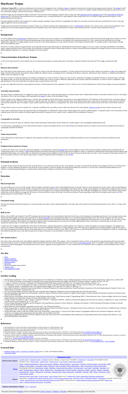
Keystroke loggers (78, 368)
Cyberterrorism (82, 359)
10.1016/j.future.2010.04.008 (93, 333)
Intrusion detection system (32, 380)
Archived (37, 351)
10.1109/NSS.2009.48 (27, 336)
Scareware (93, 370)
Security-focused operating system (63, 378)
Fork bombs (103, 368)
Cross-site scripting (92, 364)
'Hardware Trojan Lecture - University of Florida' (19, 351)
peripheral (62, 150)
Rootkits (87, 370)
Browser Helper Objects (73, 366)
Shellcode (99, 370)
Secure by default (43, 376)
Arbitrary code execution (45, 364)
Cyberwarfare (90, 359)
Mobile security (44, 361)
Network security (53, 361)
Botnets (45, 366)
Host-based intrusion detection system (50, 380)
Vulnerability (78, 372)
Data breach (51, 366)
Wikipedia (20, 391)
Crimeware (83, 364)
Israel (26, 386)
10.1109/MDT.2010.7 (98, 341)
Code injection (75, 364)
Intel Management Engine (12, 269)
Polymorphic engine (60, 370)
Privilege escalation (71, 370)
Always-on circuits (94, 107)
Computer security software (35, 378)
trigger (43, 96)
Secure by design (53, 376)
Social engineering (24, 372)
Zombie (31, 374)
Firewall (22, 380)
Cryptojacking (38, 366)
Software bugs (39, 372)
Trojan (66, 8)
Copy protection (63, 361)
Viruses (82, 366)
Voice (51, 370)
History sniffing (30, 366)
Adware (21, 364)
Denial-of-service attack (99, 366)
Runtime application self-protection (33, 382)
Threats (15, 369)
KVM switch (79, 26)
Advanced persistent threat (31, 364)
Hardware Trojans (56, 372)
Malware (36, 370)
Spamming (106, 370)
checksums (47, 218)
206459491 (112, 341)
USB (26, 151)
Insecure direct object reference (64, 368)
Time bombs (95, 368)
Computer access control (73, 376)
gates (112, 71)
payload (118, 8)
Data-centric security (78, 378)
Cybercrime (45, 359)
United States (32, 386)
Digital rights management (76, 361)
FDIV (6, 257)
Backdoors (56, 364)
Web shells (85, 372)
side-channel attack (85, 243)
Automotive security (35, 359)
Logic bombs (87, 368)
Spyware (32, 372)
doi (84, 332)
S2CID (107, 341)
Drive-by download (61, 366)
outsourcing (21, 38)
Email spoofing (39, 368)
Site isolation (47, 382)
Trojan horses (47, 372)
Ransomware (80, 370)
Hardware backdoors (65, 364)
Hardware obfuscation (11, 260)
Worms (95, 372)
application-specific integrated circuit (91, 14)
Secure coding (34, 376)
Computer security (24, 359)
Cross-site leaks (102, 364)
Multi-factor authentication (96, 376)
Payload (42, 370)
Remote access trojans (68, 372)
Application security (24, 376)
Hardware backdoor (10, 259)
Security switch (9, 267)
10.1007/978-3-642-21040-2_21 (93, 332)
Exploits (46, 368)
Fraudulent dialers (28, 370)
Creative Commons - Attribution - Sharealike (53, 391)
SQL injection (102, 372)
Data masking (102, 378)
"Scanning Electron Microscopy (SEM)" (23, 338)
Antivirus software (48, 378)
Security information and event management (87, 380)
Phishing (47, 370)
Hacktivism (53, 368)
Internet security (35, 361)
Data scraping (89, 366)
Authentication (84, 376)
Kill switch (7, 264)
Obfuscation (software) (91, 378)
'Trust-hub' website (10, 353)
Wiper (91, 372)
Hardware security (9, 262)
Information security (64, 357)
